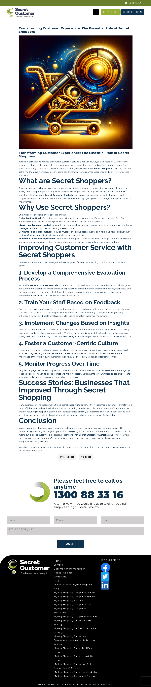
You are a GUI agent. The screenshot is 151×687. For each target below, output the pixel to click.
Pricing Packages (63, 572)
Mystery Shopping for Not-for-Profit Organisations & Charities (73, 666)
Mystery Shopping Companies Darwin (74, 592)
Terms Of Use (94, 684)
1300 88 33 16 (134, 3)
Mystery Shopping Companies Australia (75, 676)
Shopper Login (132, 12)
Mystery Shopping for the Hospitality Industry (73, 658)
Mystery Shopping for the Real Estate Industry (74, 650)
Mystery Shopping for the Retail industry (75, 672)
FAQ (56, 580)
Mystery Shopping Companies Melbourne (70, 610)
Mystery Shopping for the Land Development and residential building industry (74, 640)
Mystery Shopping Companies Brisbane (75, 616)
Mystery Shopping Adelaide (69, 600)
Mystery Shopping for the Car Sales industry (73, 622)
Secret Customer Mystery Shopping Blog (73, 586)
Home (57, 560)
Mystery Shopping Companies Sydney (74, 596)
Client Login (110, 12)
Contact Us (60, 576)
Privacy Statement (108, 684)
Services (58, 564)
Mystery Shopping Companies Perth (73, 604)
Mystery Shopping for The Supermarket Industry (75, 630)
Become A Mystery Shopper (69, 568)
